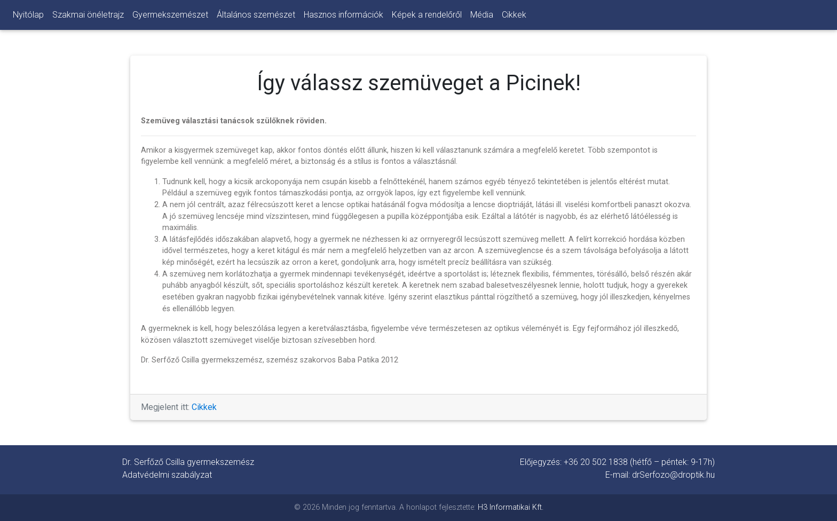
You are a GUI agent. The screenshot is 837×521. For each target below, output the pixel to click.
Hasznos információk (343, 15)
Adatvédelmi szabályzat (167, 475)
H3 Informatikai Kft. (510, 507)
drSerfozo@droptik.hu (673, 475)
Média (481, 15)
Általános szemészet (256, 15)
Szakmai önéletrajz (88, 15)
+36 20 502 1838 (596, 462)
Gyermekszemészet (170, 15)
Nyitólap (28, 15)
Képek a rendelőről (427, 15)
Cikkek (514, 15)
